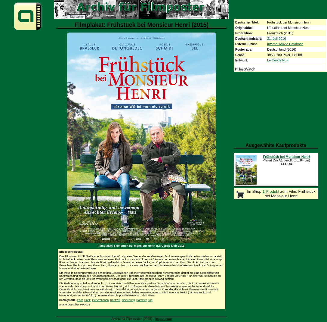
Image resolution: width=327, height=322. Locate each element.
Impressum (163, 318)
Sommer (141, 300)
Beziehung (128, 300)
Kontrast (115, 300)
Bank (87, 300)
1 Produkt (270, 191)
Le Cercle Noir (277, 60)
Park (80, 300)
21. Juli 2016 (276, 38)
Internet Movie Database (285, 44)
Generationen (100, 300)
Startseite (76, 16)
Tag (150, 300)
